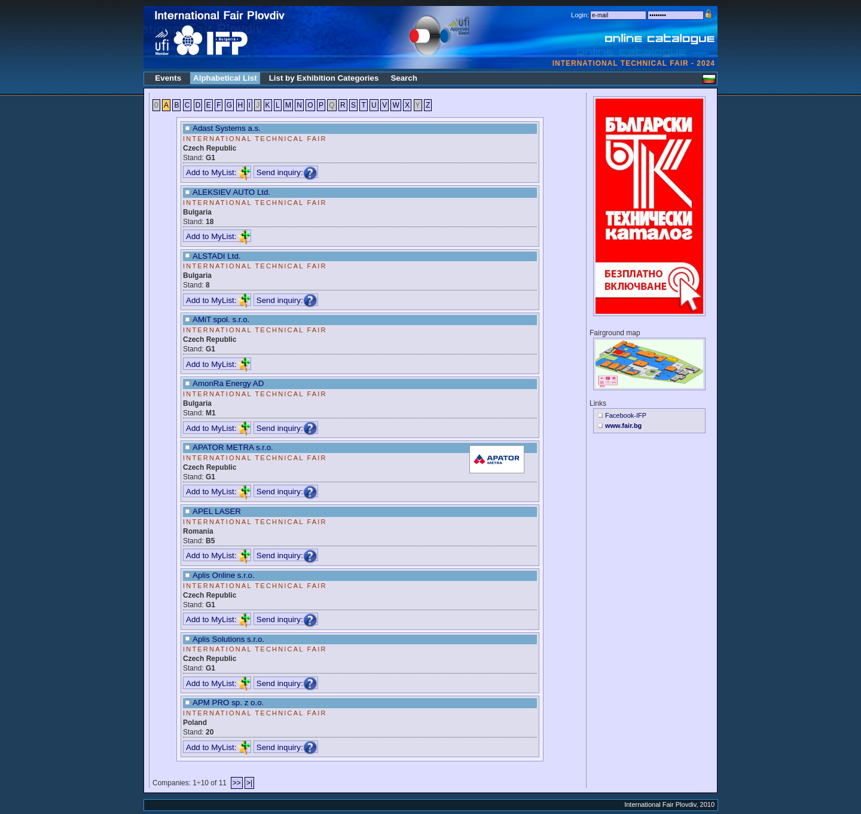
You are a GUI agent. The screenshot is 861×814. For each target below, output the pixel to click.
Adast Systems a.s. (227, 128)
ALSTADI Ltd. (217, 256)
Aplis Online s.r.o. (224, 575)
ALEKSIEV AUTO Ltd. (231, 192)
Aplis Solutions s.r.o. (228, 639)
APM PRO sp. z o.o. (228, 702)
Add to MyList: (218, 172)
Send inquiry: (287, 172)
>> (237, 783)
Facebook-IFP (625, 415)
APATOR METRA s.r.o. (233, 447)
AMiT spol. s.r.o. (221, 319)
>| (249, 783)
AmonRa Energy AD (228, 383)
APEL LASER (217, 511)
